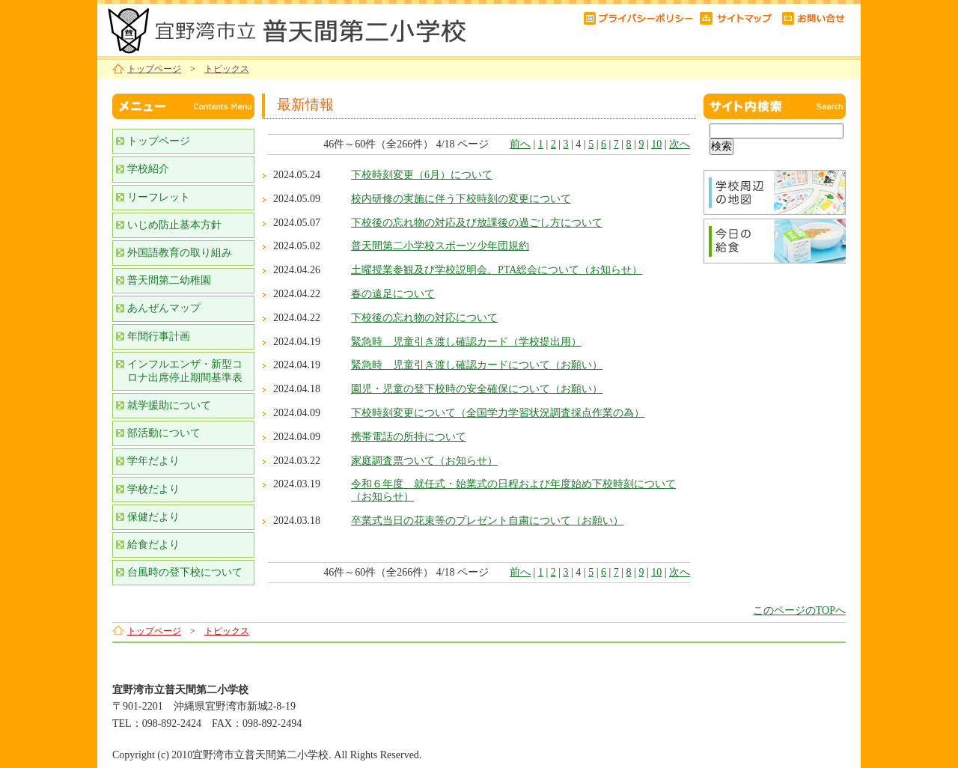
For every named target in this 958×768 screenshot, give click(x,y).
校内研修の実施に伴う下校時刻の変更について (461, 198)
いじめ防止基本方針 (174, 225)
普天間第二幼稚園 (169, 280)
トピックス (226, 69)
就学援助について (169, 405)
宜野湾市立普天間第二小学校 (284, 28)
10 (656, 144)
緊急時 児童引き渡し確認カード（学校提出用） (466, 341)
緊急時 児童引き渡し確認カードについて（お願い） (476, 365)
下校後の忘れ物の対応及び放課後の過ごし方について (476, 222)
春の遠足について (393, 293)
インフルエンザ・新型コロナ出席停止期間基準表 (184, 371)
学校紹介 (148, 168)
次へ (679, 144)
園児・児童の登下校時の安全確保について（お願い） (476, 388)
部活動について (164, 433)
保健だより (153, 516)
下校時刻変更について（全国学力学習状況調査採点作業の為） (497, 412)
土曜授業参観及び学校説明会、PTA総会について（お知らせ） (496, 269)
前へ (520, 144)
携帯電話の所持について (408, 436)
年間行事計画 (158, 336)
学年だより (153, 460)
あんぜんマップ (164, 308)
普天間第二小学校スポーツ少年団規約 (440, 246)
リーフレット (158, 197)
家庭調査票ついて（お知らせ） (424, 460)
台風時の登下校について (184, 572)
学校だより (153, 489)
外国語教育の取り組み (179, 252)
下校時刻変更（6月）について (421, 174)
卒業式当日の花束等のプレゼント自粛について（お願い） (487, 520)
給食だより (153, 544)
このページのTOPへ (799, 610)
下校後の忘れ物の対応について (424, 317)
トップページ (154, 69)
